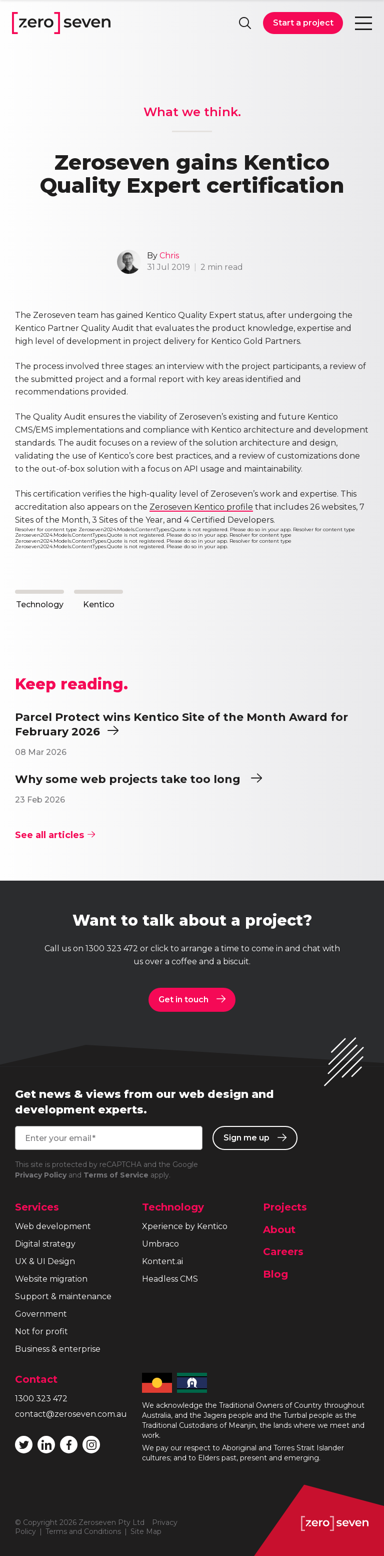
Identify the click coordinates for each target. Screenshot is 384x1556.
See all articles (55, 835)
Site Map (146, 1531)
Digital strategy (45, 1244)
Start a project (303, 23)
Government (41, 1314)
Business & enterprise (57, 1349)
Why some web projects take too (138, 779)
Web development (53, 1226)
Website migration (51, 1279)
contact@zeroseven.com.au (71, 1414)
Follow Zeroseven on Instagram (91, 1445)
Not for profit (41, 1331)
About (279, 1230)
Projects (285, 1207)
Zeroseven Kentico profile (201, 507)
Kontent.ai (162, 1261)
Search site (245, 23)
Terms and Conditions (83, 1531)
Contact (36, 1379)
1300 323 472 (112, 948)
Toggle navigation (363, 23)
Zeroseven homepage (61, 23)
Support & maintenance (63, 1296)
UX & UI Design (45, 1261)
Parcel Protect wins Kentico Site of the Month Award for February (181, 724)
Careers (283, 1252)
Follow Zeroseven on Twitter (24, 1445)
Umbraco (160, 1244)
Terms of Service (116, 1175)
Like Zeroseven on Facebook (69, 1445)
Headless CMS (170, 1279)
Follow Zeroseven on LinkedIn (47, 1445)
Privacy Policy (40, 1175)
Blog (275, 1274)
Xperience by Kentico (185, 1226)
